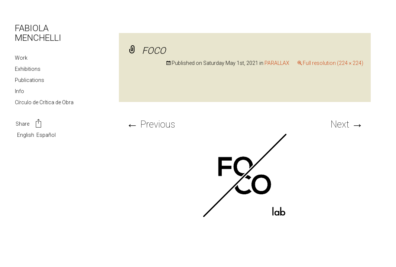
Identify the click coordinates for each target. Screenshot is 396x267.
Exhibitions (27, 69)
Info (19, 91)
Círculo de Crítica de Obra (44, 102)
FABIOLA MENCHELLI (38, 33)
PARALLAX (276, 63)
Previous (150, 124)
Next (347, 124)
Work (21, 58)
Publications (29, 80)
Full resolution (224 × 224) (333, 63)
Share (29, 124)
